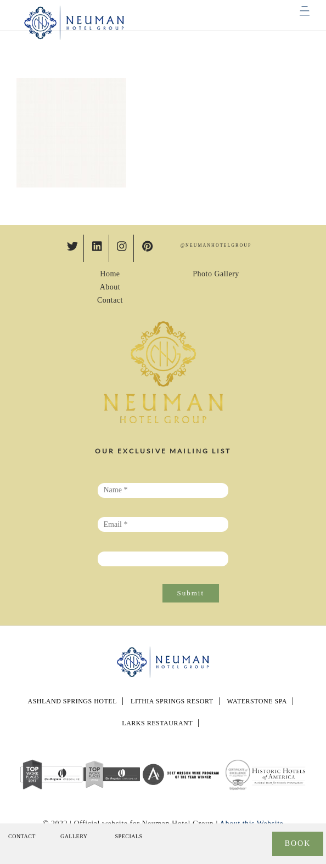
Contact (110, 300)
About (110, 287)
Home (110, 274)
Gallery (74, 836)
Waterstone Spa (257, 701)
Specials (129, 836)
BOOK (298, 843)
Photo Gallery (216, 274)
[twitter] (72, 245)
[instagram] (122, 245)
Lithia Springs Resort (172, 701)
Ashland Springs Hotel (72, 701)
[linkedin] (98, 245)
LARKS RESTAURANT (157, 723)
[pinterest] (148, 245)
